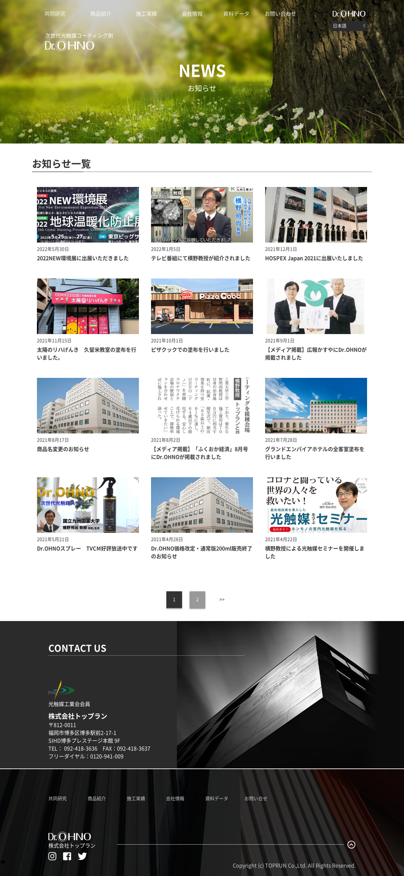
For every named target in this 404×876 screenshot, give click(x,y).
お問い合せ (255, 798)
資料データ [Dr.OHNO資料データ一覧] (216, 798)
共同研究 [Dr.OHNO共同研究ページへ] (57, 798)
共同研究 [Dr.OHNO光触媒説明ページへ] (54, 13)
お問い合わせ (280, 13)
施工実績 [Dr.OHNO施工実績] (146, 13)
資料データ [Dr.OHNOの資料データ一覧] (236, 13)
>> (222, 599)
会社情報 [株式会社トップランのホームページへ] (192, 13)
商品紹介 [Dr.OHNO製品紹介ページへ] (100, 13)
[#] (349, 14)
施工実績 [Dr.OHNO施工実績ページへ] (136, 798)
